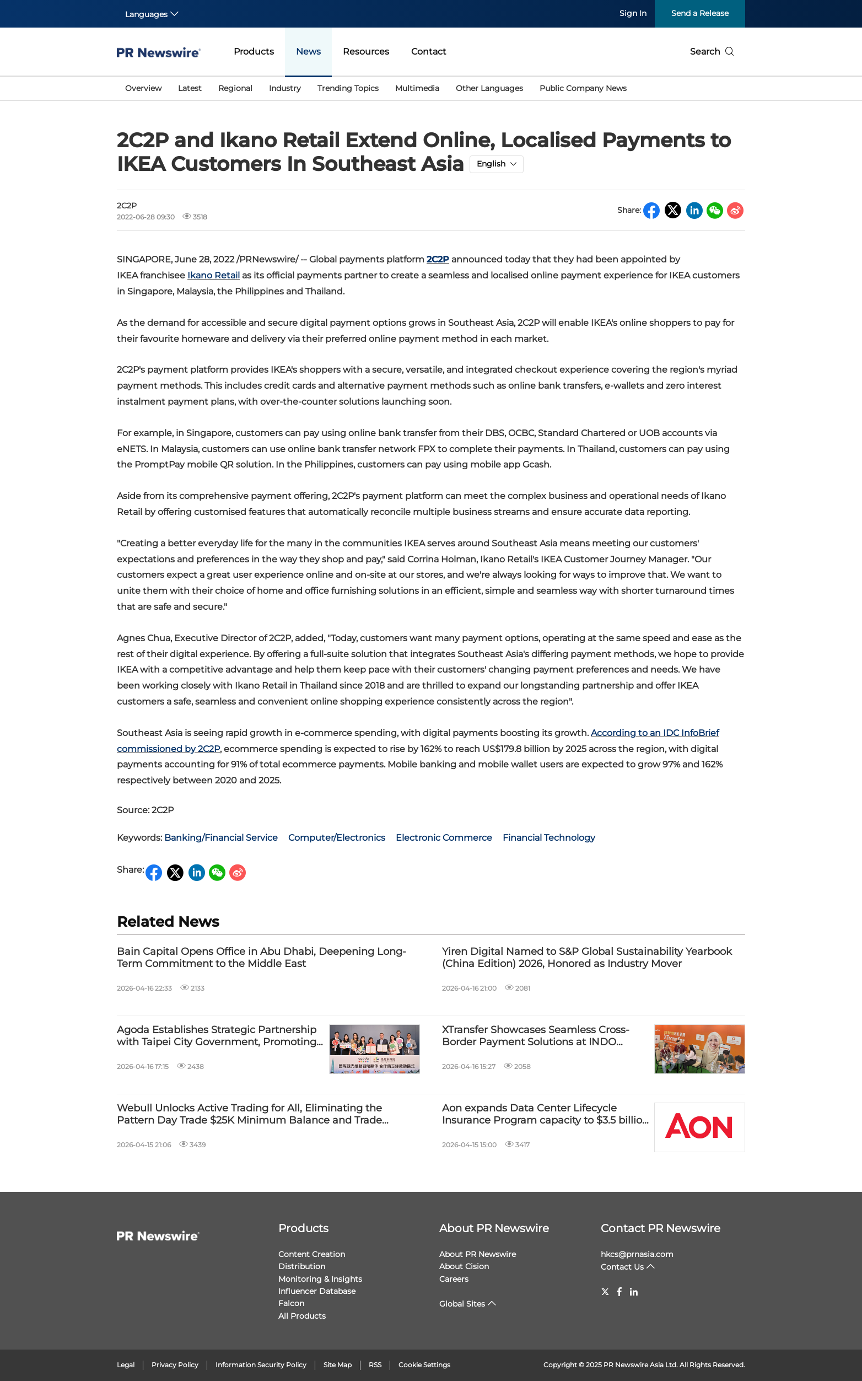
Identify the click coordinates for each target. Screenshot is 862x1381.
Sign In (632, 13)
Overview (143, 88)
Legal (125, 1365)
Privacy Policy (175, 1365)
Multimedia (417, 88)
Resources (366, 51)
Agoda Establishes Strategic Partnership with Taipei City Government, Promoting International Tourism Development (216, 1036)
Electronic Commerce (444, 837)
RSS (375, 1365)
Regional (235, 88)
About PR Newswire (494, 1228)
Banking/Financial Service (221, 837)
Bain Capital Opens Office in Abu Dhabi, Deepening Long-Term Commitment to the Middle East (261, 958)
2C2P (438, 259)
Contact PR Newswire (660, 1228)
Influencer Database (316, 1291)
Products (254, 51)
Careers (453, 1279)
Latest (190, 88)
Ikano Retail (213, 275)
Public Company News (583, 88)
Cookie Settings (424, 1365)
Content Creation (311, 1254)
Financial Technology (549, 837)
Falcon (291, 1303)
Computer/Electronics (336, 837)
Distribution (301, 1266)
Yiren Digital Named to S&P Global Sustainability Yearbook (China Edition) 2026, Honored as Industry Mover (587, 958)
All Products (302, 1316)
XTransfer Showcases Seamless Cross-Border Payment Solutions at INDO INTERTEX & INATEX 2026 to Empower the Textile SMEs (536, 1036)
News (308, 51)
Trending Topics (348, 88)
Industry (285, 88)
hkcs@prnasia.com (637, 1254)
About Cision (464, 1266)
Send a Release (700, 13)
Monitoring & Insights (320, 1279)
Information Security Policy (261, 1365)
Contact (428, 51)
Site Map (338, 1365)
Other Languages (489, 88)
